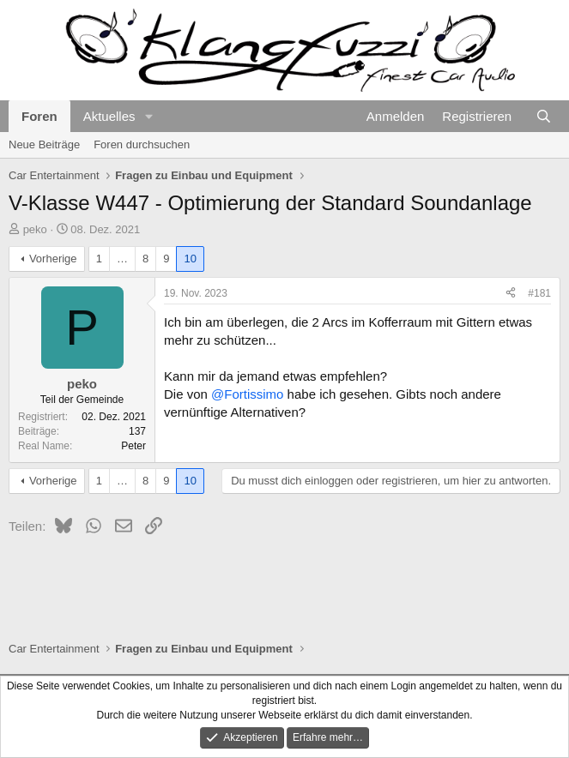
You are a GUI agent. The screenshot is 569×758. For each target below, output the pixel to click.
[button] (148, 116)
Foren (39, 116)
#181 (539, 293)
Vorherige (53, 258)
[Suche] (543, 116)
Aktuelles (109, 116)
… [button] (122, 258)
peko (35, 229)
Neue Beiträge (44, 144)
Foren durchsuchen (142, 144)
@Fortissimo (247, 394)
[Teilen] (510, 294)
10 (190, 258)
